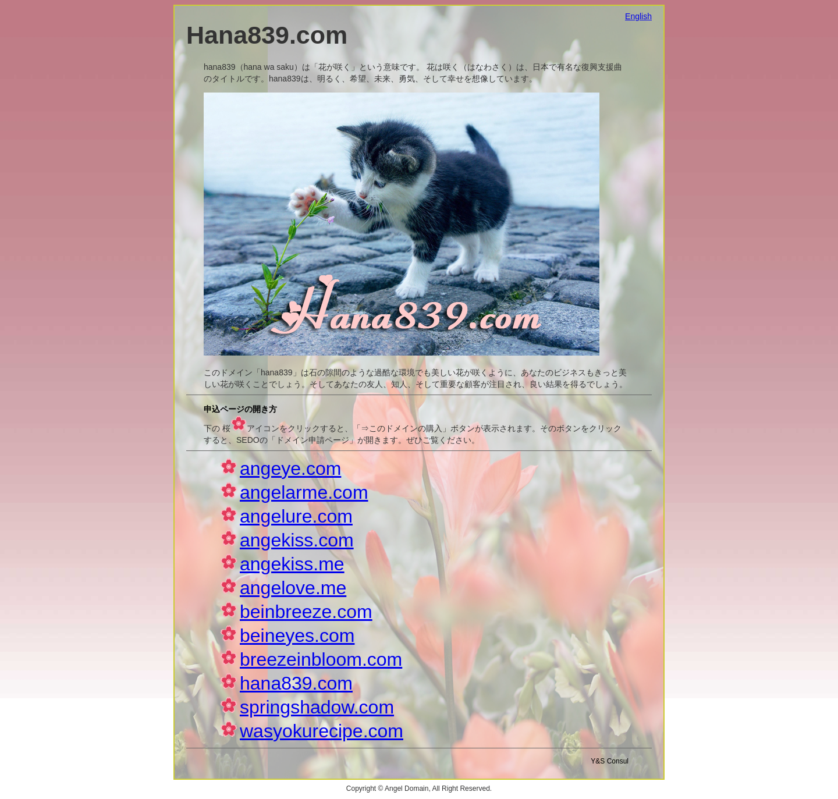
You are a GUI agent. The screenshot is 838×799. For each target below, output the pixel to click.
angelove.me (293, 587)
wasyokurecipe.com (321, 730)
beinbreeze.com (306, 611)
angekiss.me (292, 563)
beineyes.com (297, 635)
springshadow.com (317, 707)
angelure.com (296, 516)
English (638, 16)
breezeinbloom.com (321, 659)
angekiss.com (297, 540)
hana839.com (296, 683)
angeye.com (290, 468)
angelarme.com (304, 492)
